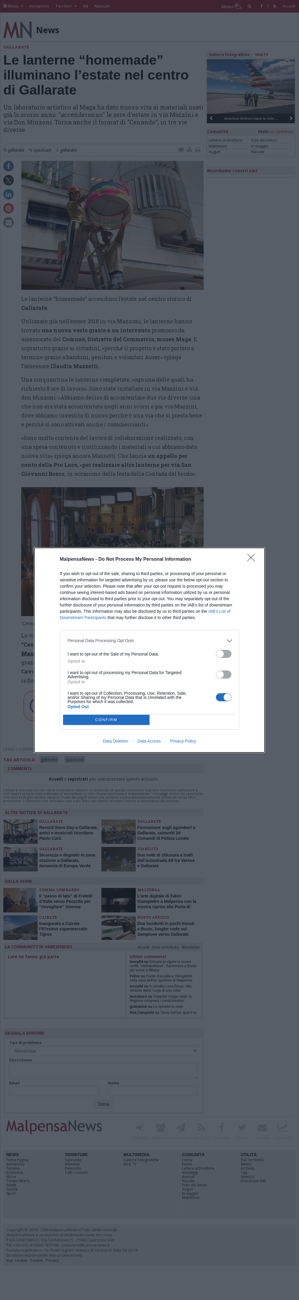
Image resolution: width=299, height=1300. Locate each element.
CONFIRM (106, 719)
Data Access (149, 741)
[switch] (223, 654)
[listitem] (149, 641)
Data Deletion (115, 741)
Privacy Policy (183, 741)
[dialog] (149, 650)
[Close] (253, 559)
